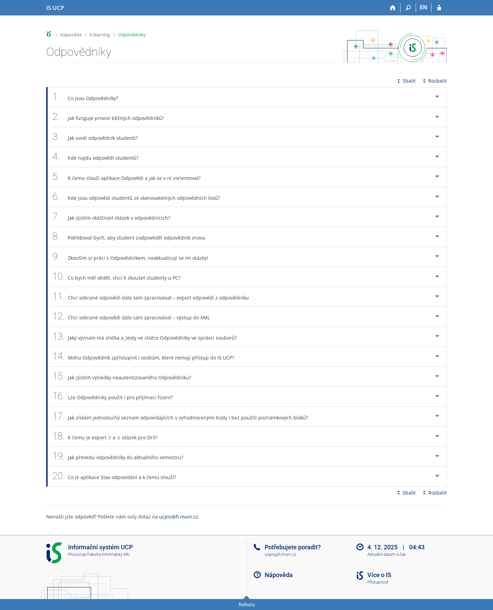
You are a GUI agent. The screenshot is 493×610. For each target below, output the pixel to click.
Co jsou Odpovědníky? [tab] (89, 97)
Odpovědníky (132, 35)
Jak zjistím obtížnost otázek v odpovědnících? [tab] (115, 217)
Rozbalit (434, 80)
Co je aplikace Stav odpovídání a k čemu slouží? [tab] (118, 476)
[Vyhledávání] (408, 7)
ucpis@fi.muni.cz (178, 516)
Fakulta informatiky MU (108, 554)
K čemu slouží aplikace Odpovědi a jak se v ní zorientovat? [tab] (130, 177)
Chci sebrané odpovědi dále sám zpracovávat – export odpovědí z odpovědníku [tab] (154, 297)
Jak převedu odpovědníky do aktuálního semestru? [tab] (121, 456)
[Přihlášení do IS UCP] (439, 7)
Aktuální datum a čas (386, 554)
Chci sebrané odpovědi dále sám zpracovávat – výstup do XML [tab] (134, 316)
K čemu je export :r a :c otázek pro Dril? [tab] (108, 436)
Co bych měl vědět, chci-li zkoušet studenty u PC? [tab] (120, 277)
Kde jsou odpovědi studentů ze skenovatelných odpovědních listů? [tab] (140, 197)
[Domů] (393, 7)
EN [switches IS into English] (423, 7)
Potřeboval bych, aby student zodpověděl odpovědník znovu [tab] (132, 237)
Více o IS (379, 574)
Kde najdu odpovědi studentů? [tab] (99, 157)
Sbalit (406, 80)
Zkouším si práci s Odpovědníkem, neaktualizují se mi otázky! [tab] (134, 257)
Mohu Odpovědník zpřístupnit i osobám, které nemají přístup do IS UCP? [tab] (147, 357)
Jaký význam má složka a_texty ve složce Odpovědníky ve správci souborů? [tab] (148, 337)
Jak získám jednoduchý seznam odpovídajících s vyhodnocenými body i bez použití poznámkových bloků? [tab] (184, 417)
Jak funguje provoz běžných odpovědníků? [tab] (112, 117)
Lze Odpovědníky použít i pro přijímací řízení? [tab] (116, 396)
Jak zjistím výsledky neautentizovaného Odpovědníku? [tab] (125, 376)
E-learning (100, 35)
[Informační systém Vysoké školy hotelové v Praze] (55, 7)
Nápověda (70, 35)
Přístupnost (378, 582)
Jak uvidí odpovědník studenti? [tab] (98, 137)
